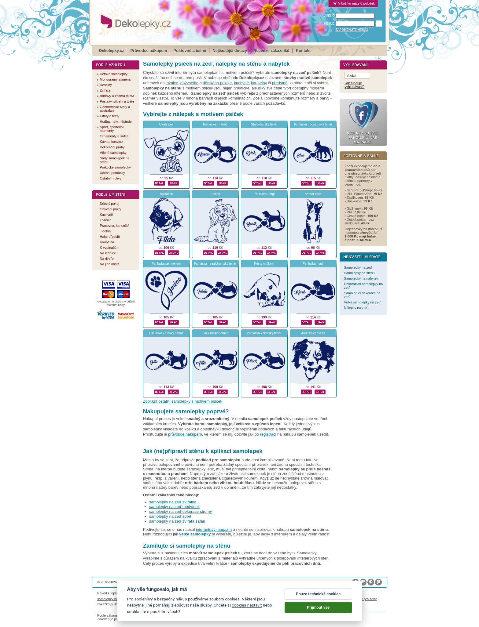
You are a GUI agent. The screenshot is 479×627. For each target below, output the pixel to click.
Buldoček (166, 194)
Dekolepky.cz (111, 50)
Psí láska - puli (313, 263)
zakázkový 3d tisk (110, 604)
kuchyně (241, 83)
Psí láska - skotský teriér (264, 333)
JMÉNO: (330, 15)
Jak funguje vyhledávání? (354, 85)
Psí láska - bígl (264, 194)
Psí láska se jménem (166, 263)
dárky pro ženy (366, 599)
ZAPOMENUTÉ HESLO (352, 29)
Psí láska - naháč (215, 124)
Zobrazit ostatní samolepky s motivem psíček (182, 401)
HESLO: (329, 23)
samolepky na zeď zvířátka (173, 502)
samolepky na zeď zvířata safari (177, 521)
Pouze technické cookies (318, 594)
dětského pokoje (217, 83)
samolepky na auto (111, 599)
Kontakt (303, 50)
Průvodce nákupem (148, 50)
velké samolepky (195, 534)
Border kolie (312, 194)
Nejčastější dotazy (229, 50)
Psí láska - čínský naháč (166, 333)
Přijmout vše (318, 608)
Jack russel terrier (215, 333)
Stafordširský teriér (264, 124)
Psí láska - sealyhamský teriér (215, 263)
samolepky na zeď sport (170, 516)
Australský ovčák (313, 333)
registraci (268, 434)
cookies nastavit (247, 605)
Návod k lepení (108, 593)
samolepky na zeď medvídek (174, 506)
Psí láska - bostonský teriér (313, 124)
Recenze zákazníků (271, 50)
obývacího (189, 83)
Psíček (215, 194)
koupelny (259, 83)
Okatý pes (166, 124)
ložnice (172, 83)
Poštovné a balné (189, 50)
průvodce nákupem (185, 434)
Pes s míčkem (264, 263)
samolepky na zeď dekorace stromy (180, 511)
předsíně (280, 83)
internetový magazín (214, 529)
